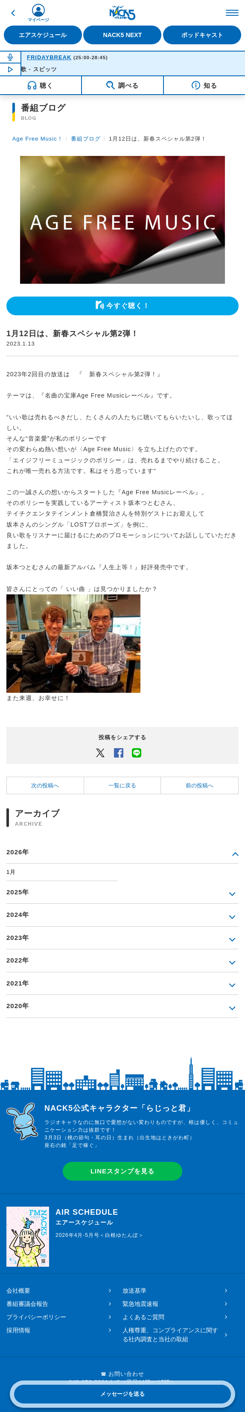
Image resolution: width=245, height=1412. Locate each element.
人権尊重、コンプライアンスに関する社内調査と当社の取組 (170, 1335)
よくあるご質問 (143, 1317)
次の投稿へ (45, 785)
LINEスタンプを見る (122, 1171)
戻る (13, 13)
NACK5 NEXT (122, 35)
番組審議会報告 (27, 1303)
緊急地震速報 (140, 1303)
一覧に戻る (122, 785)
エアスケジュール (43, 35)
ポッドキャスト (202, 35)
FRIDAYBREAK (49, 57)
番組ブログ (86, 138)
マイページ (38, 19)
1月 (11, 872)
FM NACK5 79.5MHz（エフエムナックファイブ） (122, 13)
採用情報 (18, 1330)
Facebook (118, 752)
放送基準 (134, 1290)
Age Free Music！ (37, 138)
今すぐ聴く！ (128, 305)
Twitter (100, 752)
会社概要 (18, 1290)
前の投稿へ (199, 785)
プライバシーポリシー (36, 1317)
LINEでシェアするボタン (136, 752)
